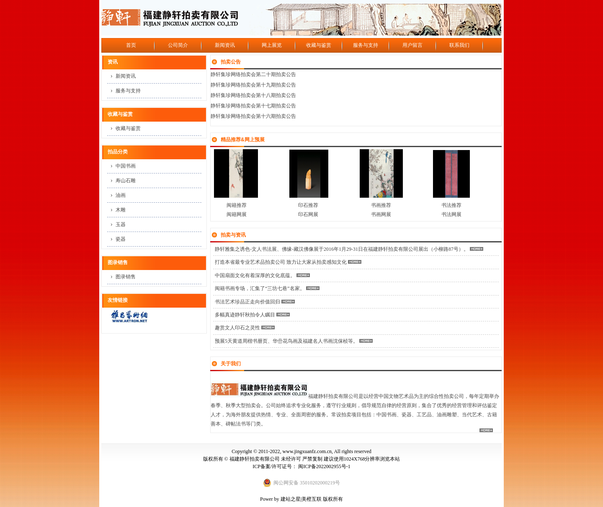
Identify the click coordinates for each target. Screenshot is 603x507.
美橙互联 (312, 499)
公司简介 (178, 45)
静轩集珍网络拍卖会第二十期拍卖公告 (253, 74)
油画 (121, 195)
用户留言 (412, 45)
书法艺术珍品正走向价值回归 (247, 302)
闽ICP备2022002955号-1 (324, 466)
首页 (131, 45)
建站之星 (291, 499)
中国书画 (126, 166)
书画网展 (381, 214)
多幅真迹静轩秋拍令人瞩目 (245, 315)
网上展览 (272, 45)
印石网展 (308, 214)
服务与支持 (365, 45)
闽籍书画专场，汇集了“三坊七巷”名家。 (260, 288)
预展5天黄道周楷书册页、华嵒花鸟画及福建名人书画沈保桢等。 (286, 341)
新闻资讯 (225, 45)
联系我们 (459, 45)
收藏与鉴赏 (318, 45)
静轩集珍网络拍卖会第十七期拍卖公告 (253, 106)
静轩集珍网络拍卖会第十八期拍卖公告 (253, 95)
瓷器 (121, 239)
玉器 (121, 224)
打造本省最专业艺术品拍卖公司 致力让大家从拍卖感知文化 (281, 262)
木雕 (121, 210)
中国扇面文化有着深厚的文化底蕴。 (255, 275)
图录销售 (126, 277)
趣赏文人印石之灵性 (237, 328)
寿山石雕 (126, 180)
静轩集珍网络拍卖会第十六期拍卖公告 (253, 116)
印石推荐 (308, 205)
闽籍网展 (237, 214)
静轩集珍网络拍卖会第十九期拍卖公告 (253, 85)
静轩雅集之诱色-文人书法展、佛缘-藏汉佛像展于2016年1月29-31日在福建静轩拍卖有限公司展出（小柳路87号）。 (342, 249)
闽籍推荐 (235, 205)
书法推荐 (451, 205)
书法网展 (451, 214)
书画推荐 (381, 205)
